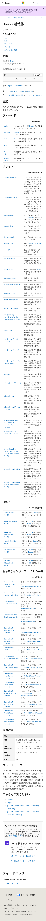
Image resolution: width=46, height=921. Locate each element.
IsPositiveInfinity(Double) (12, 300)
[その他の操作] (41, 17)
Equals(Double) (9, 215)
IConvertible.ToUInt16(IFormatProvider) (9, 704)
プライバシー (14, 908)
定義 (5, 38)
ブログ (32, 905)
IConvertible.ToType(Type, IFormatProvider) (10, 693)
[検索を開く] (33, 3)
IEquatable (20, 95)
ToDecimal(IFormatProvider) (30, 632)
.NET (9, 18)
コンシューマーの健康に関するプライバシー (19, 911)
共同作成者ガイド (16, 836)
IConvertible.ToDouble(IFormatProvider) (9, 641)
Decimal (10, 799)
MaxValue (7, 132)
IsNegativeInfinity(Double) (12, 284)
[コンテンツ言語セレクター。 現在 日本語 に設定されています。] (8, 895)
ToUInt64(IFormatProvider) (33, 722)
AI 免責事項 (8, 905)
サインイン (40, 3)
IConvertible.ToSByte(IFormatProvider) (9, 676)
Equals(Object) (8, 226)
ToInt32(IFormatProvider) (32, 658)
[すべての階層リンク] (4, 17)
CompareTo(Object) (10, 197)
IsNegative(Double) (10, 278)
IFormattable (37, 95)
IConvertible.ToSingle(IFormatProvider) (9, 684)
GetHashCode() (9, 237)
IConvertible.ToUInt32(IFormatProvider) (9, 713)
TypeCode (38, 243)
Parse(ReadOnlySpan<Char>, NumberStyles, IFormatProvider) (12, 317)
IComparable (10, 91)
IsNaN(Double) (8, 269)
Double (30, 91)
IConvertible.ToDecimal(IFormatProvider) (9, 630)
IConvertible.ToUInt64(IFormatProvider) (9, 721)
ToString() (7, 374)
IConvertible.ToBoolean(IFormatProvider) (9, 584)
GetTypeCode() (8, 243)
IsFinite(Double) (9, 250)
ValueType (19, 85)
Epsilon (6, 126)
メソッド (7, 47)
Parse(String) (8, 330)
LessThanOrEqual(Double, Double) (9, 563)
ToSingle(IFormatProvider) (32, 685)
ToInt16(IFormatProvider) (32, 650)
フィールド (8, 44)
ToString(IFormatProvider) (12, 383)
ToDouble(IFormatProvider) (33, 641)
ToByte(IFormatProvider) (32, 595)
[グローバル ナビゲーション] (2, 3)
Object (9, 85)
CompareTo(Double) (10, 177)
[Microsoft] (23, 3)
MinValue (7, 139)
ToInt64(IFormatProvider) (32, 667)
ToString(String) (9, 396)
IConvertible (10, 95)
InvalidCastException (28, 608)
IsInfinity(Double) (9, 258)
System (12, 61)
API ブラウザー (18, 18)
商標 (14, 914)
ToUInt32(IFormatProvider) (33, 713)
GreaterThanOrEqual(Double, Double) (9, 534)
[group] (23, 79)
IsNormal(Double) (9, 293)
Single (9, 802)
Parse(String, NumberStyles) (13, 350)
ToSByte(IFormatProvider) (32, 676)
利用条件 (7, 914)
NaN (5, 145)
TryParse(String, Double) (12, 469)
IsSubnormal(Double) (11, 308)
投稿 (5, 908)
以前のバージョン (21, 905)
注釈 (5, 41)
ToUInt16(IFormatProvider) (33, 704)
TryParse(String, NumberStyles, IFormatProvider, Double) (12, 484)
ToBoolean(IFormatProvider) (30, 586)
